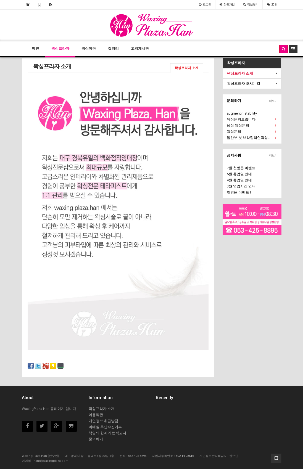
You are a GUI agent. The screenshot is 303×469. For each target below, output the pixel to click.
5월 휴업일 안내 (239, 174)
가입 (227, 4)
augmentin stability (242, 113)
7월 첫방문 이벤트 (241, 168)
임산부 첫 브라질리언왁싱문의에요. (252, 138)
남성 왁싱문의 (251, 126)
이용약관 (96, 415)
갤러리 (113, 48)
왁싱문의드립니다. (251, 119)
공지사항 (234, 155)
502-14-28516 (185, 456)
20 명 (272, 4)
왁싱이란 (88, 48)
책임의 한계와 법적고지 (107, 433)
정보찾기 (250, 4)
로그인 (205, 4)
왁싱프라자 (60, 48)
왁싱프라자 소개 (187, 68)
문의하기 (234, 101)
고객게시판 (140, 48)
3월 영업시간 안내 (241, 186)
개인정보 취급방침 (103, 421)
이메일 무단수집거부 (105, 427)
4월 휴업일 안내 (239, 180)
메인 (35, 48)
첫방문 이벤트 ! (239, 192)
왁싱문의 (251, 132)
